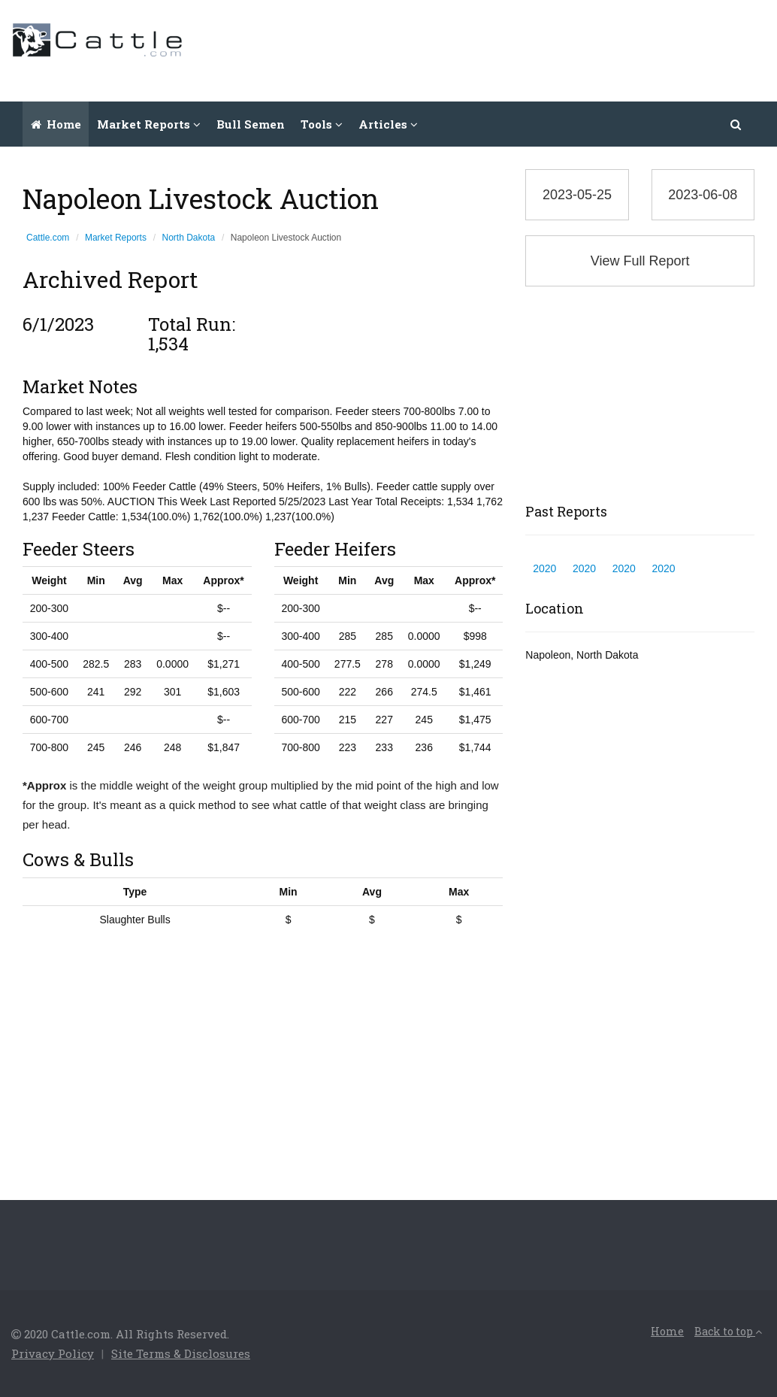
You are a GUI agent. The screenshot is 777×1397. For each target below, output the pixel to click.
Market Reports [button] (149, 124)
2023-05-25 (577, 194)
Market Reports (116, 237)
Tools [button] (322, 124)
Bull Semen (250, 124)
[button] (736, 124)
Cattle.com (47, 237)
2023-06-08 (702, 194)
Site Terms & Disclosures (180, 1353)
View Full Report (640, 260)
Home (56, 124)
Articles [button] (388, 124)
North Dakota (189, 237)
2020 (544, 568)
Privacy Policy (52, 1353)
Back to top (728, 1331)
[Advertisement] (492, 49)
